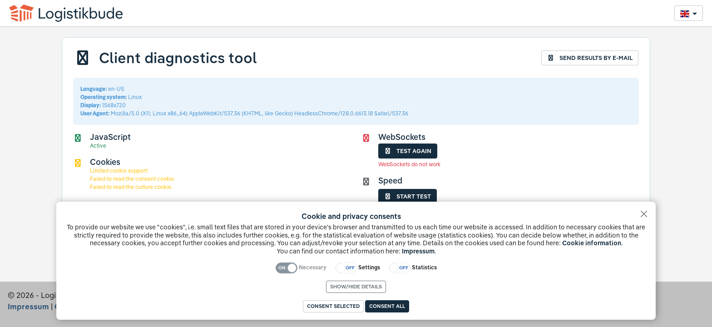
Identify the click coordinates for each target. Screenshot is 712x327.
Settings (369, 267)
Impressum (418, 251)
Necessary (312, 267)
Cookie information (591, 243)
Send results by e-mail (590, 57)
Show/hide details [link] (356, 286)
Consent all (387, 306)
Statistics (424, 267)
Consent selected (333, 306)
